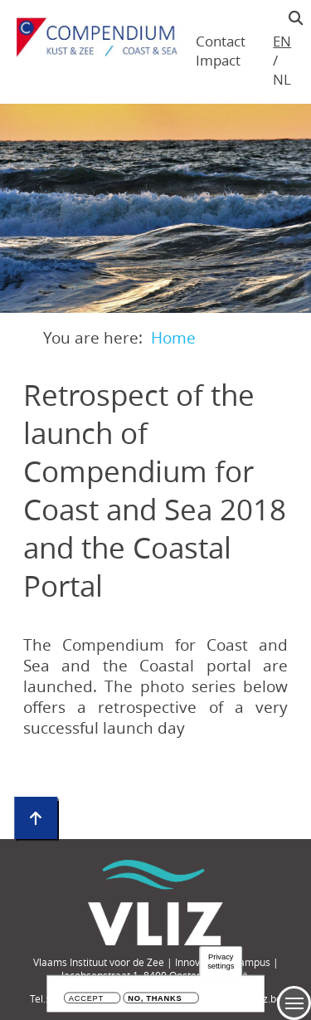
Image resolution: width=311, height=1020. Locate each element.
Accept (86, 998)
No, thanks (155, 998)
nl (281, 79)
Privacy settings (220, 961)
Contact (220, 41)
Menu (294, 1003)
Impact (218, 60)
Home (173, 337)
